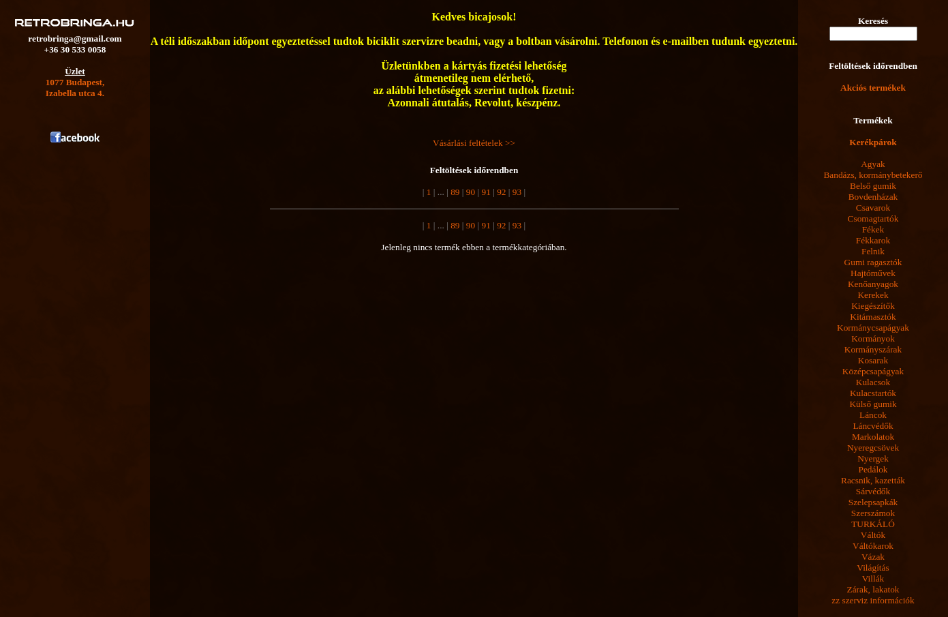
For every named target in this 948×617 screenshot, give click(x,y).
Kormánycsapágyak (873, 327)
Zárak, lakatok (873, 589)
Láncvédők (873, 426)
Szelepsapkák (873, 502)
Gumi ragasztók (873, 262)
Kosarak (873, 360)
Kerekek (872, 295)
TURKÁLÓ (873, 524)
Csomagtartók (873, 218)
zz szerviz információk (872, 600)
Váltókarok (873, 546)
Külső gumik (872, 404)
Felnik (873, 251)
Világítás (873, 567)
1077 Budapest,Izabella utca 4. (75, 87)
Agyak (873, 164)
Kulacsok (873, 382)
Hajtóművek (873, 273)
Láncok (873, 415)
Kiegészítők (873, 306)
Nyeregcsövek (873, 447)
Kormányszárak (873, 349)
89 (454, 192)
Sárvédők (873, 491)
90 (470, 192)
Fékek (873, 229)
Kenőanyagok (873, 284)
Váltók (873, 535)
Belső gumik (873, 186)
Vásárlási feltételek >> (474, 143)
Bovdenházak (873, 197)
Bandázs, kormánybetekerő (872, 175)
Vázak (873, 557)
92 (500, 192)
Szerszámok (873, 513)
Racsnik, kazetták (873, 480)
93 (516, 192)
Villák (873, 578)
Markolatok (873, 437)
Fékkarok (873, 240)
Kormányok (873, 338)
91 (485, 192)
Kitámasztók (873, 317)
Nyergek (873, 458)
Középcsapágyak (873, 371)
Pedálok (873, 469)
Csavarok (873, 207)
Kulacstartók (873, 393)
